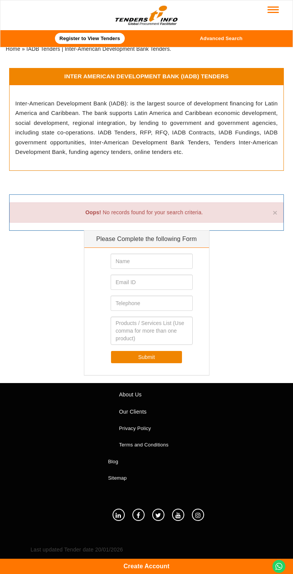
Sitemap (117, 478)
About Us (130, 394)
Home (13, 49)
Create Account (146, 566)
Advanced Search (221, 38)
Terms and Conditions (144, 445)
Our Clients (132, 412)
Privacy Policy (135, 428)
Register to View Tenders (90, 38)
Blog (113, 461)
